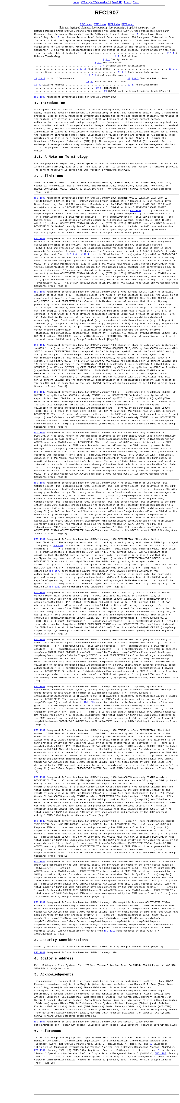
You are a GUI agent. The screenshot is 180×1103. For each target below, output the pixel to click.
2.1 (108, 59)
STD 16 (57, 168)
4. (39, 84)
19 (128, 84)
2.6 (124, 72)
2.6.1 (92, 75)
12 (128, 78)
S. (59, 37)
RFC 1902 (39, 1056)
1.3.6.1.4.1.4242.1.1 (78, 256)
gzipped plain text (81, 27)
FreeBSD (117, 2)
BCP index (114, 24)
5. (133, 84)
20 (105, 91)
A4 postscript (100, 27)
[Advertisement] (16, 550)
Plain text (64, 27)
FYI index (128, 24)
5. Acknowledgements (53, 979)
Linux (127, 2)
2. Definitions (48, 178)
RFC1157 (58, 548)
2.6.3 (135, 78)
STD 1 (54, 49)
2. (119, 56)
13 (87, 81)
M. (138, 34)
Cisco (136, 2)
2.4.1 (82, 68)
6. (101, 87)
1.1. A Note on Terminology (61, 158)
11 (119, 72)
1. (79, 53)
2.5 (175, 68)
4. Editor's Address (53, 962)
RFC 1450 (135, 213)
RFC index (86, 24)
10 (170, 68)
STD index (100, 24)
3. (92, 81)
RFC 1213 (54, 589)
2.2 (99, 62)
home (76, 2)
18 (35, 84)
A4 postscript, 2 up (121, 27)
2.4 (102, 65)
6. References (47, 1036)
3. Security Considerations (61, 943)
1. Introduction (49, 103)
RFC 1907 (39, 96)
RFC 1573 (54, 573)
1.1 (172, 53)
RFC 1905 (160, 1059)
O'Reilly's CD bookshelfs (95, 2)
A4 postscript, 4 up (144, 27)
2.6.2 (41, 78)
